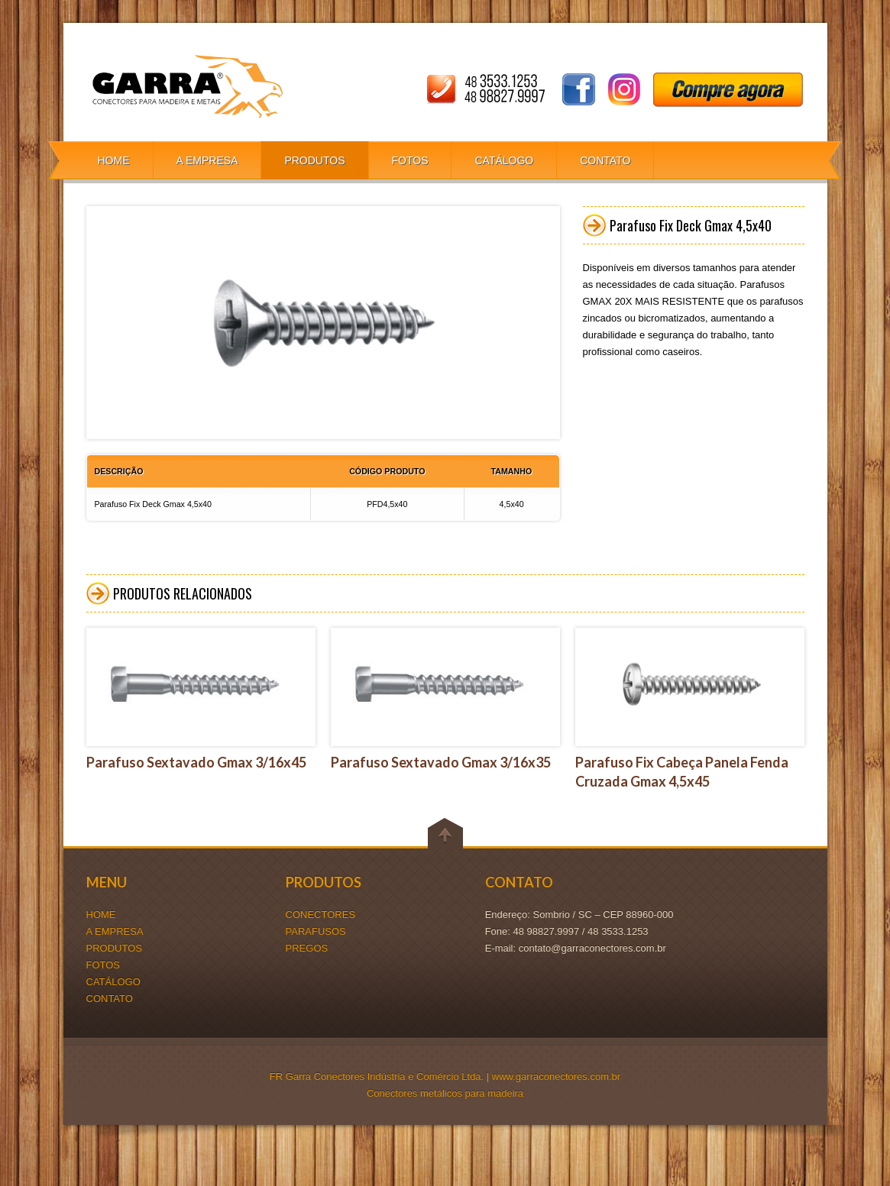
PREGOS (307, 948)
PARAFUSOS (316, 931)
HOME (114, 160)
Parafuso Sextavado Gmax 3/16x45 (196, 762)
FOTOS (410, 160)
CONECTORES (321, 914)
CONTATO (605, 160)
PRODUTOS (314, 160)
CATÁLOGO (503, 160)
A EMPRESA (207, 160)
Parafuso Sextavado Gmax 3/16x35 (441, 762)
